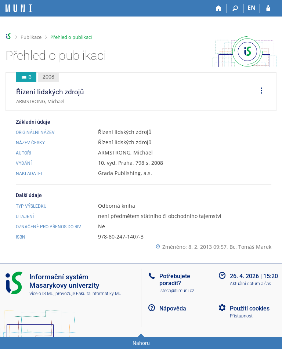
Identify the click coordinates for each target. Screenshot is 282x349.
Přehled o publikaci (71, 37)
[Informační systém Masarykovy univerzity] (19, 8)
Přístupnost (241, 316)
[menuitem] (259, 91)
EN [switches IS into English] (251, 8)
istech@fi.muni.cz (176, 290)
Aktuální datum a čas (250, 283)
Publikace (31, 37)
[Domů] (218, 8)
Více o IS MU (41, 293)
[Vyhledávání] (235, 8)
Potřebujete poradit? (174, 280)
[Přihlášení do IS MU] (268, 8)
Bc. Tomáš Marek (250, 246)
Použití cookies (250, 308)
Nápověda (172, 308)
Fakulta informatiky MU (99, 293)
